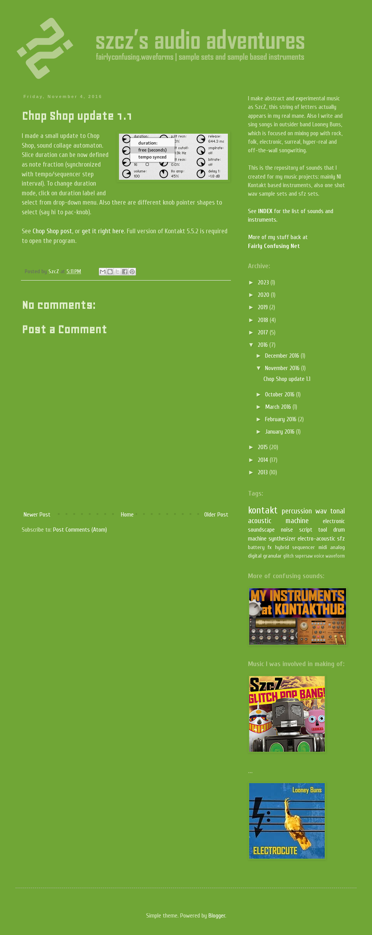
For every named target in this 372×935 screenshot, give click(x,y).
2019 (263, 307)
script (305, 529)
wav (321, 511)
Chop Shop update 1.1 (287, 378)
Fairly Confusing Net (274, 246)
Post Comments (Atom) (80, 529)
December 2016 (283, 355)
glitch (288, 556)
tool (322, 529)
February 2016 (281, 419)
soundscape (261, 529)
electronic (334, 521)
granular (272, 556)
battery (256, 547)
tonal (337, 511)
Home (127, 514)
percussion (297, 511)
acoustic (259, 521)
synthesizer (282, 538)
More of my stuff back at (278, 237)
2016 (263, 344)
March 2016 (279, 406)
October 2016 (280, 394)
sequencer (303, 547)
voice (319, 556)
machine (297, 521)
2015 (263, 447)
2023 (264, 282)
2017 (264, 332)
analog (337, 547)
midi (323, 547)
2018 (264, 320)
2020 (264, 294)
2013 (263, 472)
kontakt (263, 510)
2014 (264, 459)
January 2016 (280, 431)
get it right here (103, 231)
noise (287, 529)
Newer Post (37, 514)
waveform (335, 556)
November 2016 (283, 368)
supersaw (304, 556)
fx (270, 547)
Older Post (216, 514)
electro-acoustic (316, 538)
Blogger (216, 915)
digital (255, 556)
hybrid (282, 547)
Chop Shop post (52, 231)
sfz (341, 538)
